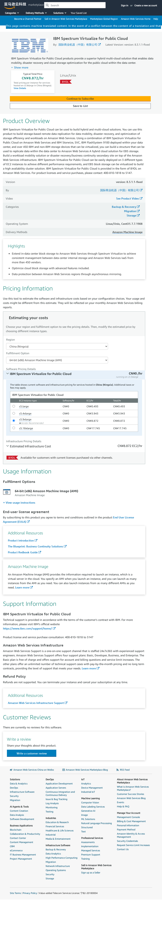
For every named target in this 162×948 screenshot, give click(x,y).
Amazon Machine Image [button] (127, 232)
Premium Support (90, 854)
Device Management (92, 787)
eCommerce (16, 850)
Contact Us (123, 849)
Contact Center (18, 838)
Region (10, 339)
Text (83, 831)
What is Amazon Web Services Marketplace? (133, 788)
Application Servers (56, 787)
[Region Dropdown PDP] (57, 346)
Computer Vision (90, 802)
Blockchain (15, 829)
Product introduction (21, 540)
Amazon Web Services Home (135, 18)
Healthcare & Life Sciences (59, 830)
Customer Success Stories (130, 793)
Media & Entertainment (58, 838)
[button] (12, 13)
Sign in (124, 5)
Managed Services (90, 850)
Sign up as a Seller (90, 872)
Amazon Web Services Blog (131, 798)
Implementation (89, 846)
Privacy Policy (30, 893)
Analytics (86, 783)
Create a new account (145, 5)
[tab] (74, 374)
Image (84, 814)
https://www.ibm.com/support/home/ (27, 628)
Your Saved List (79, 12)
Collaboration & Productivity (25, 833)
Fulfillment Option (17, 353)
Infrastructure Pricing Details (23, 441)
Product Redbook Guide (23, 552)
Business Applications (21, 825)
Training (85, 858)
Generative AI (88, 810)
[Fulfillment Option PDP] (57, 360)
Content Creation (19, 810)
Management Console (128, 817)
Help (155, 18)
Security (14, 795)
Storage (131, 215)
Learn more (22, 587)
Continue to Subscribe (80, 98)
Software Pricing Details (21, 368)
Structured (87, 827)
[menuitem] (19, 502)
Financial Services (55, 826)
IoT (83, 779)
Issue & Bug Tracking (56, 799)
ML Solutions (88, 819)
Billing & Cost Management (131, 821)
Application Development (59, 783)
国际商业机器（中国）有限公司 (77, 44)
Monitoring (51, 807)
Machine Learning (90, 798)
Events (120, 802)
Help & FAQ (123, 806)
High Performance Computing (61, 857)
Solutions (15, 779)
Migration (130, 211)
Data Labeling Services (93, 806)
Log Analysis (52, 803)
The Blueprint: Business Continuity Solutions (35, 546)
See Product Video (127, 198)
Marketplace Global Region (104, 18)
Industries (51, 818)
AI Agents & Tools (19, 806)
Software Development (22, 819)
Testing (49, 811)
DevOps (14, 787)
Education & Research (57, 822)
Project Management (21, 858)
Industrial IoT (88, 791)
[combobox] (75, 5)
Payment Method (126, 829)
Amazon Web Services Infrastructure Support (36, 702)
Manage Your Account (128, 812)
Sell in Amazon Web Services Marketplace (65, 18)
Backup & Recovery (124, 206)
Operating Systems (56, 870)
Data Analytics (53, 853)
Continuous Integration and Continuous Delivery (60, 793)
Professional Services (92, 838)
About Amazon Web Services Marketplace (132, 781)
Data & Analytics (18, 783)
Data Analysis (17, 814)
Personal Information (128, 825)
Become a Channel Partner (27, 18)
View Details (20, 88)
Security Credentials (127, 840)
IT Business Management (23, 854)
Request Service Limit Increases (133, 845)
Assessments (88, 842)
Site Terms (15, 893)
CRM (12, 846)
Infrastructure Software (22, 791)
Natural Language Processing (96, 823)
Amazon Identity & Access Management (131, 835)
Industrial (51, 834)
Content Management (21, 842)
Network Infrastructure (58, 866)
